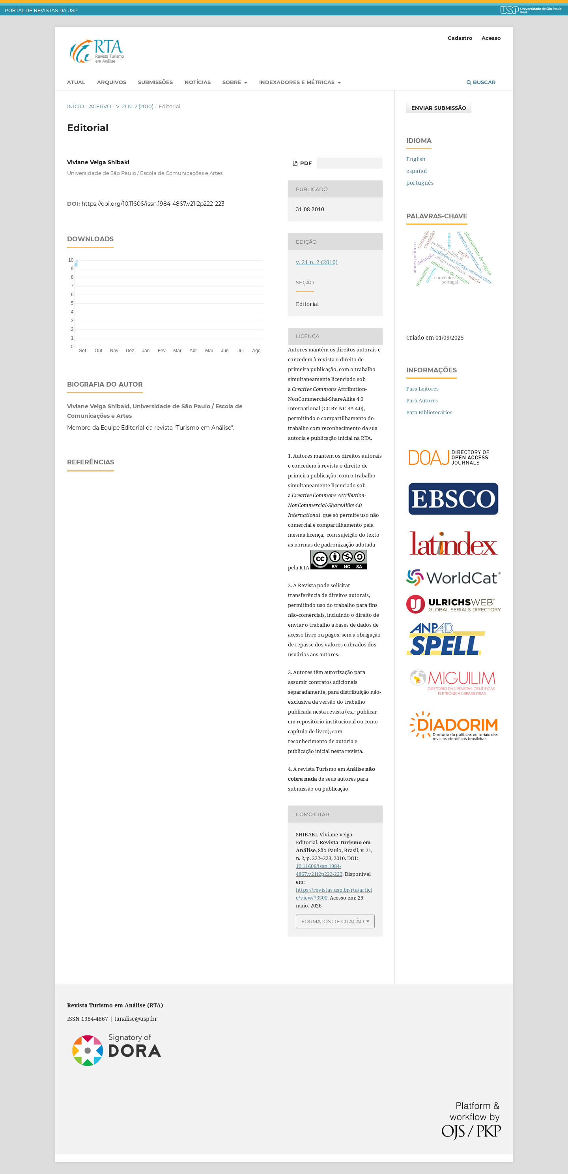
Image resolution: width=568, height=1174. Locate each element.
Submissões (155, 82)
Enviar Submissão (438, 108)
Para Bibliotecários (429, 412)
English (416, 159)
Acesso (491, 38)
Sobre (232, 82)
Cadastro (460, 38)
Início (75, 106)
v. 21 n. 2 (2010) (134, 106)
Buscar (481, 82)
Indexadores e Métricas (297, 82)
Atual (76, 82)
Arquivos (111, 82)
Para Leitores (422, 388)
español (416, 171)
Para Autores (422, 400)
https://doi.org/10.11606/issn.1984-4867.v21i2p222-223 (153, 203)
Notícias (198, 82)
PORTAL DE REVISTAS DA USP (41, 10)
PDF (305, 163)
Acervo (100, 106)
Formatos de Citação (332, 921)
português (419, 182)
